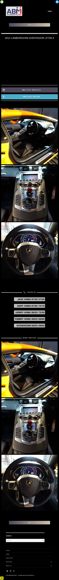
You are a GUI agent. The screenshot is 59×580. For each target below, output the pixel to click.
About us (9, 565)
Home (8, 550)
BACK (29, 25)
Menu (50, 11)
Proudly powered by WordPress (26, 575)
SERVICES (9, 562)
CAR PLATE (9, 558)
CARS (7, 554)
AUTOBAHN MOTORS (11, 575)
